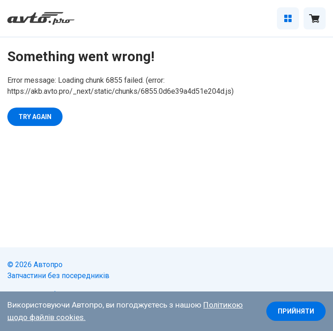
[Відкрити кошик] (315, 18)
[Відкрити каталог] (288, 18)
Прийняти (296, 311)
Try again (35, 116)
